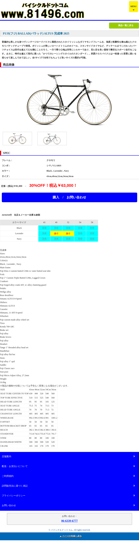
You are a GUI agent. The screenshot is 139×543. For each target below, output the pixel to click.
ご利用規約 (68, 476)
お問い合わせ (68, 505)
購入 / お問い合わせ (69, 197)
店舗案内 (68, 456)
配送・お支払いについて (68, 466)
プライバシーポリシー (68, 496)
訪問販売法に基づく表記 (68, 486)
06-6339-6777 (69, 520)
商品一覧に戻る (125, 25)
